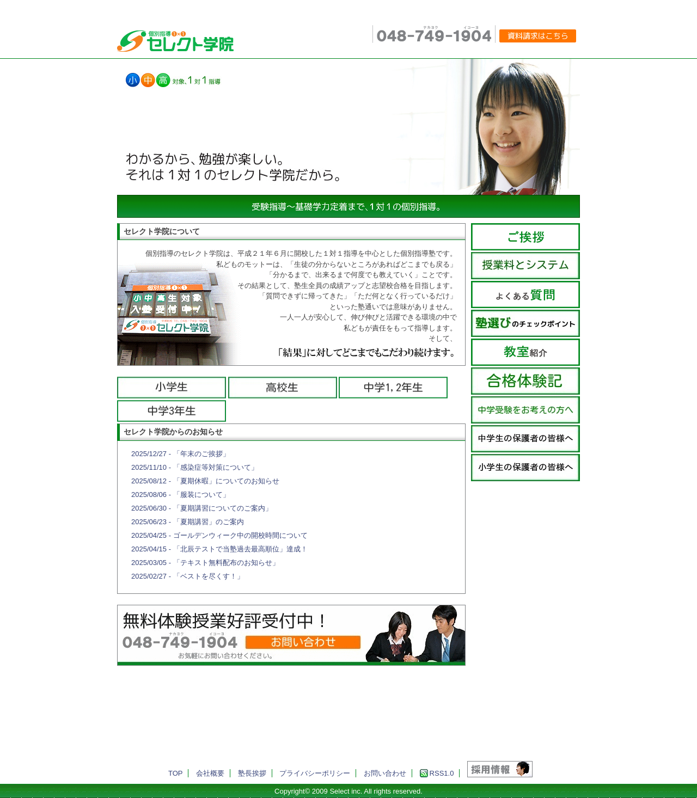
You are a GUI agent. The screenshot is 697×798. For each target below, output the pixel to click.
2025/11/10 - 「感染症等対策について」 (194, 467)
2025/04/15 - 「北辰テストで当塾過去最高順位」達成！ (219, 549)
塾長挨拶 (252, 773)
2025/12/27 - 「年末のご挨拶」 (180, 454)
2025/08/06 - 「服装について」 (180, 494)
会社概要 (210, 773)
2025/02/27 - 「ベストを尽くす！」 (187, 576)
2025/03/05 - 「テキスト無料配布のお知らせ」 (205, 562)
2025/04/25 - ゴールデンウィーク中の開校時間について (219, 535)
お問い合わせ (385, 773)
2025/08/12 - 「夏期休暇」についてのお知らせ (205, 481)
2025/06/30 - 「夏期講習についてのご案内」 (201, 508)
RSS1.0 (437, 773)
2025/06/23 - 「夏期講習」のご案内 (187, 522)
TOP (175, 773)
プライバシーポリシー (314, 773)
